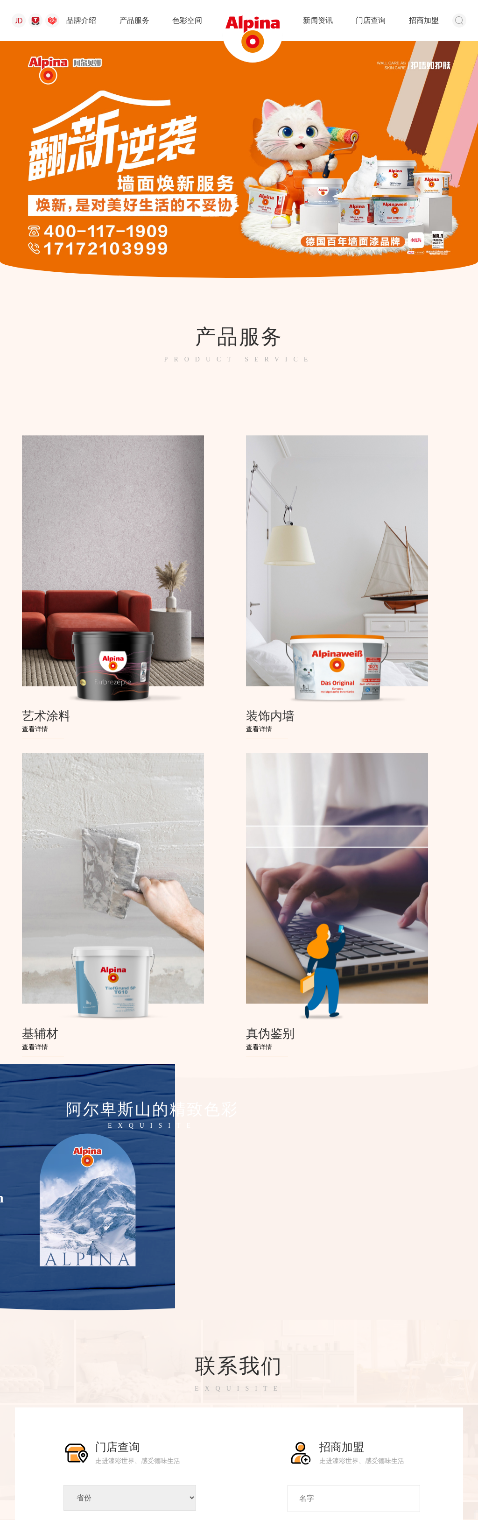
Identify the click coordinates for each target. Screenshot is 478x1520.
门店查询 (371, 20)
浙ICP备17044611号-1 (359, 1483)
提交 (353, 1337)
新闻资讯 (318, 20)
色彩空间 (187, 20)
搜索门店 (130, 1334)
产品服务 (134, 20)
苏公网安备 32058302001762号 (131, 1483)
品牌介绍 (81, 20)
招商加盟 (424, 20)
